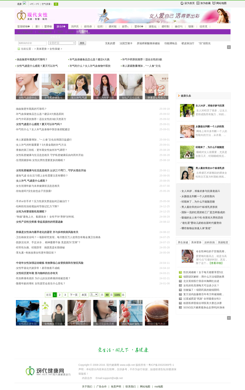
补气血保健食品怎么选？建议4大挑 (89, 59)
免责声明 (116, 386)
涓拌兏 (75, 26)
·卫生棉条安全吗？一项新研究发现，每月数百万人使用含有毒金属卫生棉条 (58, 237)
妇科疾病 (210, 242)
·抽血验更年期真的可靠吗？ (31, 108)
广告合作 (101, 386)
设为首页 (189, 3)
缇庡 (100, 26)
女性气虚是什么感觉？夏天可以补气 (37, 65)
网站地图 (221, 3)
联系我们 (131, 386)
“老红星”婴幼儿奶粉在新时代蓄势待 (202, 222)
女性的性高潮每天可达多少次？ (201, 285)
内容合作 (87, 378)
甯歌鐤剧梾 (45, 31)
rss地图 (159, 386)
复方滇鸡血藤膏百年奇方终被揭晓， (203, 294)
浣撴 (71, 31)
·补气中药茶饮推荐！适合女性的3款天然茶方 (41, 119)
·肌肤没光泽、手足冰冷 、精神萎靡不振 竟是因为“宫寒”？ (48, 242)
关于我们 (87, 386)
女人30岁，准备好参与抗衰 (210, 105)
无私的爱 (110, 43)
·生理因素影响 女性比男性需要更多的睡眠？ (41, 160)
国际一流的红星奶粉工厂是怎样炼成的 (203, 212)
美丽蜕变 (223, 242)
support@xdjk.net (113, 378)
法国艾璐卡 (126, 43)
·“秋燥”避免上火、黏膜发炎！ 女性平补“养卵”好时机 (45, 216)
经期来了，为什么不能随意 (210, 147)
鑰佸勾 (179, 26)
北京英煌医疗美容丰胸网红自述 (201, 281)
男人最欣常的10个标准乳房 (210, 168)
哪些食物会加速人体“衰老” (196, 228)
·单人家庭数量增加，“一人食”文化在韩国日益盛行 (44, 139)
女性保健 (55, 48)
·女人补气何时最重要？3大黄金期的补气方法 (41, 144)
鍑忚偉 (88, 26)
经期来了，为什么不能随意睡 (198, 201)
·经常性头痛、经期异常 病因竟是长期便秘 (40, 247)
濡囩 (60, 31)
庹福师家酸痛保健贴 (148, 43)
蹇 (37, 26)
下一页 (74, 294)
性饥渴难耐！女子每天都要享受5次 (203, 272)
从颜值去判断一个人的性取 (210, 126)
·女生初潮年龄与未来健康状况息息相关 (38, 185)
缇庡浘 (203, 26)
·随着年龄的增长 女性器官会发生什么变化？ (41, 283)
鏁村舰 (113, 26)
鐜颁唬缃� (23, 26)
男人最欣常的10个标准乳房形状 (200, 206)
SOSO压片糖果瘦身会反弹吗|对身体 (204, 307)
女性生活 (55, 37)
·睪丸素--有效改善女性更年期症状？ (36, 252)
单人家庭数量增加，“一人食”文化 (141, 65)
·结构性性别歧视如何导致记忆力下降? (37, 206)
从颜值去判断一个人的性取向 (198, 196)
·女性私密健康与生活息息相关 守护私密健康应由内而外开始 (50, 155)
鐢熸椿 (48, 26)
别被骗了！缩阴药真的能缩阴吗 (201, 289)
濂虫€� (61, 26)
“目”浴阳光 (205, 43)
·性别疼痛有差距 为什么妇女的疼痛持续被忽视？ (43, 278)
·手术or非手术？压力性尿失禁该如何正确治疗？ (43, 201)
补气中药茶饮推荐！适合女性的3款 (142, 59)
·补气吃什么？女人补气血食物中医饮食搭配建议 (43, 129)
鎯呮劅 (165, 26)
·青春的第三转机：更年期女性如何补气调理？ (42, 149)
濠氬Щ (152, 26)
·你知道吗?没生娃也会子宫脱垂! (34, 190)
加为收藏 (205, 3)
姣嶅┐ (125, 26)
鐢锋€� (138, 26)
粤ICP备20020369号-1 (161, 364)
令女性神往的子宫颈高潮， (211, 251)
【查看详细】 (216, 263)
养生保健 (183, 242)
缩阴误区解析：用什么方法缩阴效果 (203, 276)
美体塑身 (41, 48)
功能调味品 (170, 43)
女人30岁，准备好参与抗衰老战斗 (201, 190)
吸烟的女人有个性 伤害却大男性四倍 (202, 217)
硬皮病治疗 (188, 43)
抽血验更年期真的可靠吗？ (32, 59)
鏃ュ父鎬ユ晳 (25, 31)
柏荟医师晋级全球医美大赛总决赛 (202, 303)
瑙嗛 (191, 26)
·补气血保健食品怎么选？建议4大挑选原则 (40, 113)
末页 (84, 294)
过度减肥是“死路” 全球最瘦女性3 (201, 298)
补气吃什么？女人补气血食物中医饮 (90, 65)
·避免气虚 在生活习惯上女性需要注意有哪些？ (42, 175)
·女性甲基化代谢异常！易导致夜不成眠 (38, 268)
